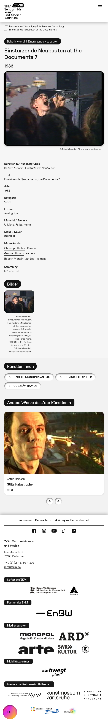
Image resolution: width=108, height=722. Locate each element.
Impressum (26, 520)
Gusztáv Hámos (14, 253)
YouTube (54, 531)
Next (58, 501)
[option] (20, 323)
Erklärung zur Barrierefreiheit (71, 520)
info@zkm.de (12, 566)
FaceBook (34, 531)
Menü (100, 7)
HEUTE (10, 712)
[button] (54, 108)
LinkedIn (73, 531)
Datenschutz (43, 520)
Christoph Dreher (14, 248)
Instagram (44, 531)
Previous (49, 501)
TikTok (64, 531)
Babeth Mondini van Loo (19, 258)
